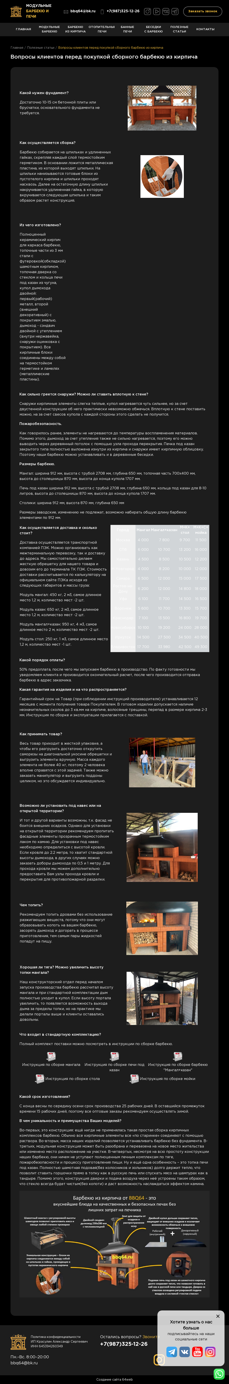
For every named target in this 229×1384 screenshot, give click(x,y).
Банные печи (127, 31)
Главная (23, 32)
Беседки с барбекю (153, 31)
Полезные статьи (180, 31)
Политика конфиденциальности (56, 1337)
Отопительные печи (101, 31)
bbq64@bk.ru (79, 12)
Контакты (205, 32)
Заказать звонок (202, 11)
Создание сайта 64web (114, 1379)
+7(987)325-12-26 (120, 12)
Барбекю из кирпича (76, 31)
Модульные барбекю (49, 31)
